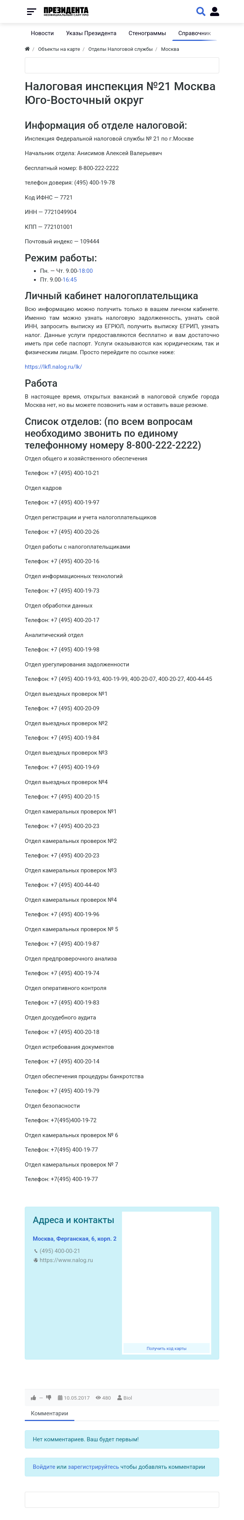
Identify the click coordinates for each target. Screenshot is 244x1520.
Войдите (44, 1466)
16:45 (70, 279)
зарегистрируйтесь (93, 1466)
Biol (128, 1398)
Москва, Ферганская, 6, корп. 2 (75, 1238)
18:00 (86, 270)
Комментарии (49, 1413)
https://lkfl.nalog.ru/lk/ (53, 366)
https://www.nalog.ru (66, 1260)
